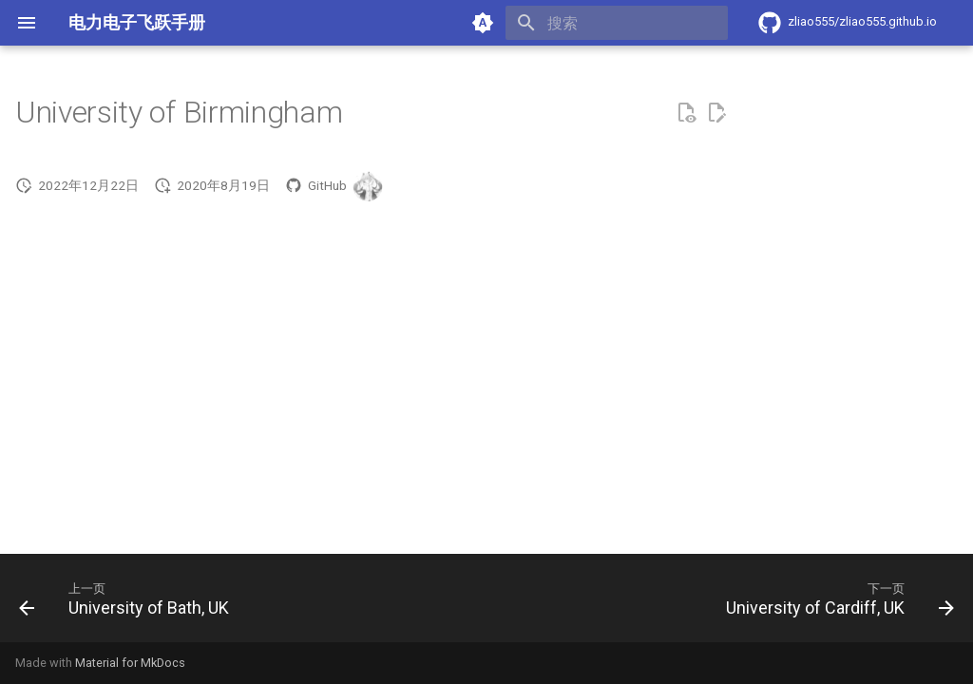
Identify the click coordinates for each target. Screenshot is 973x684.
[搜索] (617, 23)
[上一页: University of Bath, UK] (128, 604)
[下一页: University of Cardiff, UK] (835, 604)
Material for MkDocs (130, 663)
